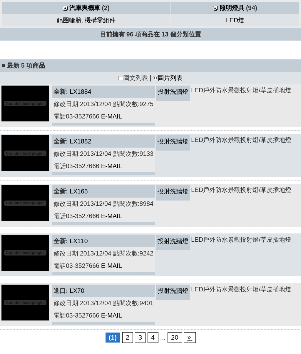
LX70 (77, 290)
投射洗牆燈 (173, 91)
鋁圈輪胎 (69, 20)
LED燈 (235, 20)
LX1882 (80, 141)
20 (174, 337)
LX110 (79, 241)
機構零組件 (100, 20)
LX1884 (80, 91)
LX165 (79, 191)
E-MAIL (111, 116)
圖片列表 (168, 77)
